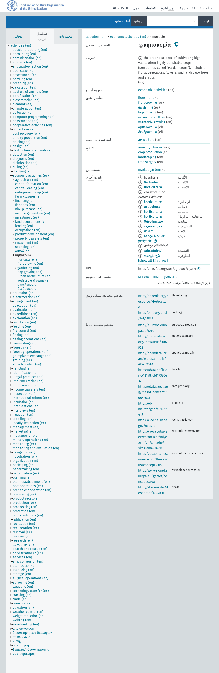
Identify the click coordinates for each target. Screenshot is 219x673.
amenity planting (150, 147)
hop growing (147, 112)
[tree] (42, 358)
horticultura (153, 212)
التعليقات (150, 8)
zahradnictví (153, 251)
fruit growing (147, 103)
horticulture (153, 202)
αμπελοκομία (147, 127)
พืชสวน (149, 231)
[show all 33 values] (153, 261)
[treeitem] (22, 46)
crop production (150, 152)
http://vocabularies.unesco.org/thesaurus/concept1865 (153, 459)
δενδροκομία (147, 132)
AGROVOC (121, 8)
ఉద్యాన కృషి (152, 256)
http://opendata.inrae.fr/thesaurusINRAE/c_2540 (152, 358)
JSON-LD (170, 277)
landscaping (147, 157)
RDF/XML (144, 277)
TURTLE (157, 277)
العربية (204, 8)
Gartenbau (152, 182)
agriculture (146, 140)
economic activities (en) (128, 37)
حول (136, 8)
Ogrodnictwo (153, 221)
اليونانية (138, 21)
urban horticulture (151, 117)
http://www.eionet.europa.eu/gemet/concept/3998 (153, 476)
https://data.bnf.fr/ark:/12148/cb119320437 (152, 375)
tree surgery (147, 162)
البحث (206, 21)
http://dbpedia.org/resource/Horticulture (153, 301)
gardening (145, 108)
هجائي (17, 36)
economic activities (152, 90)
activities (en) (96, 37)
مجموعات (65, 36)
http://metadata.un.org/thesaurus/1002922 (153, 342)
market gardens (150, 170)
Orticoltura (152, 207)
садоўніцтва (153, 226)
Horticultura (153, 187)
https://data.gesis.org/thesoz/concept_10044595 (153, 392)
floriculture (146, 98)
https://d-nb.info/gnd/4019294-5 (152, 409)
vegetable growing (151, 122)
